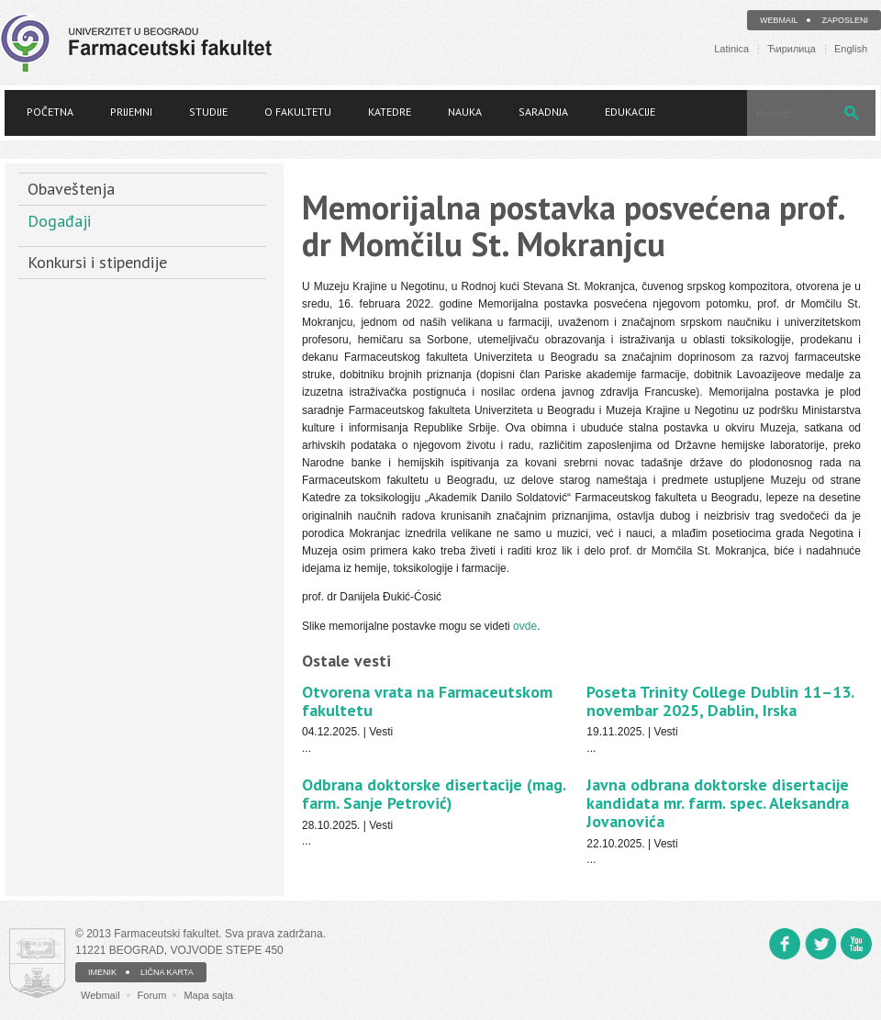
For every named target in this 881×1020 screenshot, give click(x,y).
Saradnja (543, 111)
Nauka (465, 111)
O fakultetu (297, 111)
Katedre (389, 111)
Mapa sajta (208, 995)
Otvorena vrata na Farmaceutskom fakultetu (427, 701)
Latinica (731, 49)
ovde (525, 626)
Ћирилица (791, 49)
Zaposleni (844, 20)
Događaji (59, 220)
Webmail (779, 20)
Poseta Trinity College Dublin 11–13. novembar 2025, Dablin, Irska (719, 701)
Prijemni (131, 111)
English (850, 49)
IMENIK (102, 972)
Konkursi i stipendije (97, 262)
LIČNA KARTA (167, 972)
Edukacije (630, 111)
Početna (50, 111)
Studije (208, 111)
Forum (152, 995)
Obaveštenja (71, 188)
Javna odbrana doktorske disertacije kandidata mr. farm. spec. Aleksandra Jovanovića (717, 803)
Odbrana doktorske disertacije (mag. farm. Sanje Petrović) (433, 793)
